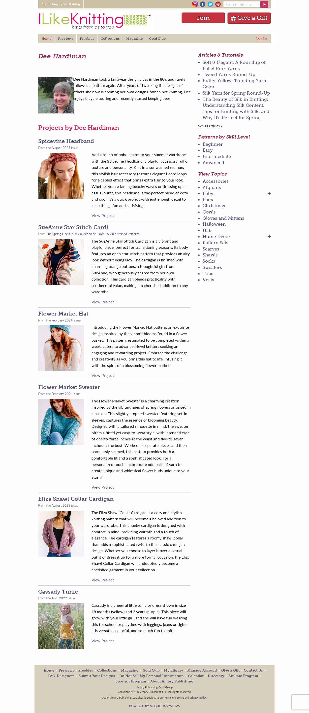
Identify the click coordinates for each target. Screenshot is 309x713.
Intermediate (217, 156)
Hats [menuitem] (208, 230)
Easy (208, 150)
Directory (216, 676)
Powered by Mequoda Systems (154, 706)
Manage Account (202, 670)
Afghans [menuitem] (212, 187)
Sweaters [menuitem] (212, 267)
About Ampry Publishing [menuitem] (60, 4)
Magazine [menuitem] (134, 38)
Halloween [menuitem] (214, 224)
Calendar (196, 676)
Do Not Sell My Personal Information (151, 676)
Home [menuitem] (46, 38)
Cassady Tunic (58, 591)
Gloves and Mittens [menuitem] (223, 218)
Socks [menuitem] (209, 261)
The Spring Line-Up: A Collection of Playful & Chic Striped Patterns (93, 234)
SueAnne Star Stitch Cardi (73, 227)
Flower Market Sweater (69, 387)
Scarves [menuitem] (211, 249)
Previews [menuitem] (65, 38)
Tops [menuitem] (208, 273)
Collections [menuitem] (110, 38)
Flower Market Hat (63, 313)
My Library (173, 670)
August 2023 (61, 505)
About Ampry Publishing (171, 681)
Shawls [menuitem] (210, 255)
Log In (261, 38)
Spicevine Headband (66, 141)
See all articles (210, 126)
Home (49, 670)
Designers (65, 676)
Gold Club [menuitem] (157, 38)
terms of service (174, 697)
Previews (66, 670)
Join (203, 17)
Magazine (129, 670)
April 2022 (59, 598)
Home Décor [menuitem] (216, 236)
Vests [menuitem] (208, 280)
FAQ (51, 676)
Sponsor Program (131, 681)
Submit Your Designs (97, 676)
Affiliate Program (243, 676)
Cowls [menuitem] (209, 212)
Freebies (85, 670)
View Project (103, 215)
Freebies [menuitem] (87, 38)
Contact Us (253, 670)
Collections (107, 670)
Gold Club (151, 670)
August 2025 (61, 147)
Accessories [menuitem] (216, 181)
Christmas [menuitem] (214, 206)
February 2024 (62, 320)
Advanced (213, 162)
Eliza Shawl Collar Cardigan (76, 499)
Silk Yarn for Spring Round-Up (236, 93)
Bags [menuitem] (208, 199)
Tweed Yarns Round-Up (229, 74)
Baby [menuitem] (208, 193)
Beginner (213, 144)
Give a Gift (249, 17)
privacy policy (198, 697)
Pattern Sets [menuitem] (215, 243)
